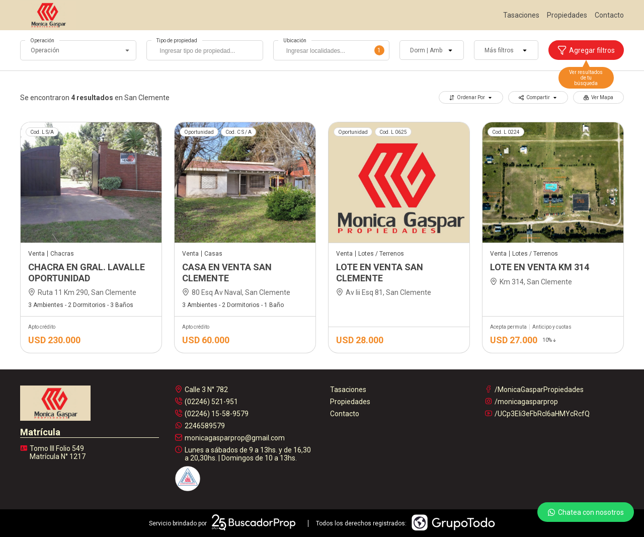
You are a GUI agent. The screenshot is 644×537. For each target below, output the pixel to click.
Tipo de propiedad (176, 40)
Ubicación (294, 40)
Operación (42, 40)
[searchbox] (207, 51)
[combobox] (204, 50)
